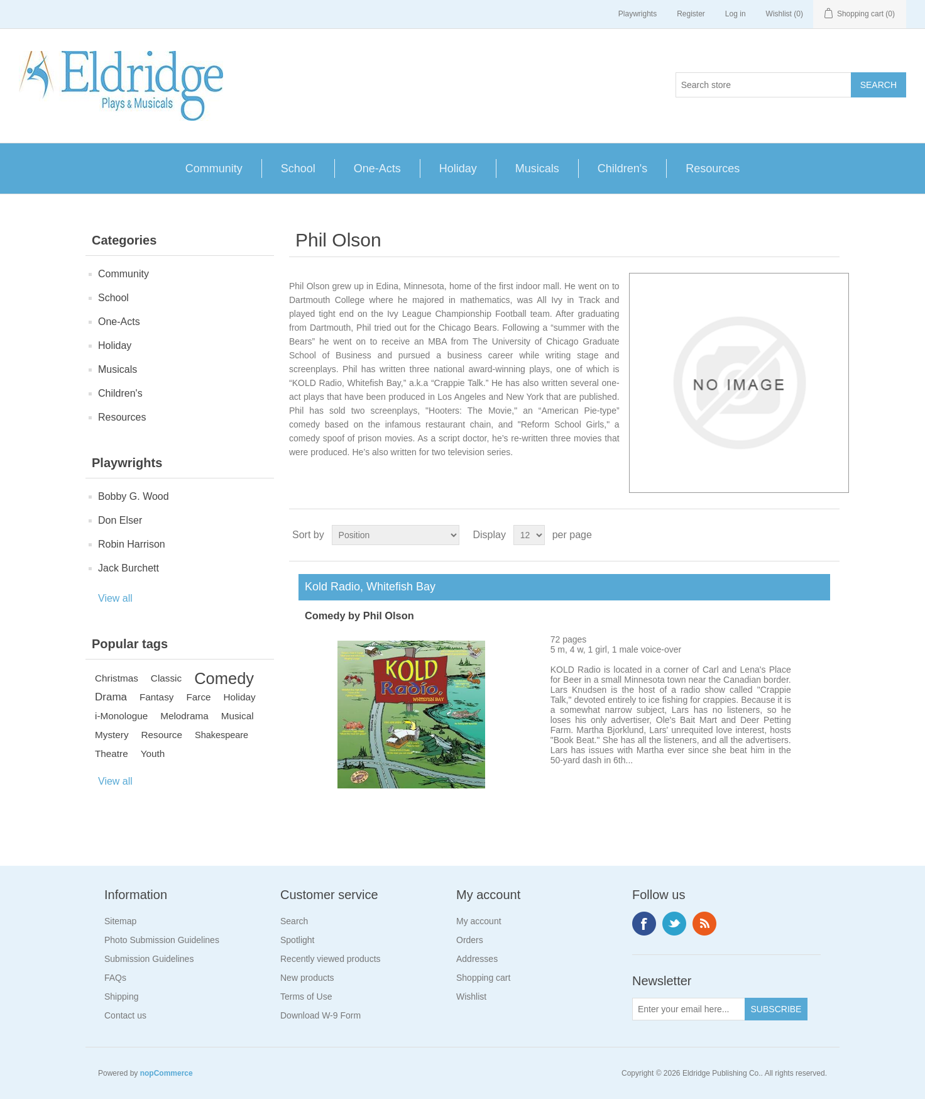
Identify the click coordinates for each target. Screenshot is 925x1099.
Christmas (116, 678)
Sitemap (120, 921)
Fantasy (156, 697)
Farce (198, 697)
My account (478, 921)
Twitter (674, 924)
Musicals (537, 168)
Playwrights (637, 13)
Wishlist (471, 996)
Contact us (125, 1015)
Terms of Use (306, 996)
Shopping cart (483, 978)
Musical (237, 715)
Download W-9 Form (320, 1015)
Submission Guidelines (149, 959)
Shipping (121, 996)
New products (307, 978)
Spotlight (297, 940)
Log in (735, 13)
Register (691, 13)
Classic (166, 678)
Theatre (111, 753)
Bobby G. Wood (133, 496)
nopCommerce (166, 1073)
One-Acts (377, 168)
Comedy (224, 678)
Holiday (458, 168)
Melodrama (184, 715)
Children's (622, 168)
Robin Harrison (131, 544)
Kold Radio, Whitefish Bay (366, 586)
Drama (111, 697)
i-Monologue (121, 715)
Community (214, 168)
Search (294, 921)
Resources (713, 168)
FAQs (115, 978)
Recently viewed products (330, 959)
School (298, 168)
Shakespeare (221, 735)
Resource (161, 734)
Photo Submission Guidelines (161, 940)
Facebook (644, 924)
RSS (704, 924)
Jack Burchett (128, 568)
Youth (153, 753)
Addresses (477, 959)
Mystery (112, 734)
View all (115, 598)
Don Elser (120, 520)
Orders (469, 940)
